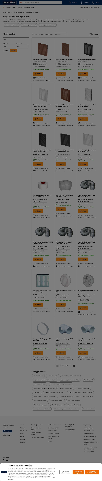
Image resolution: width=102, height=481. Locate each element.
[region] (51, 472)
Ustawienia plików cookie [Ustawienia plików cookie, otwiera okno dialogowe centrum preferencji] (65, 472)
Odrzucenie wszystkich (78, 472)
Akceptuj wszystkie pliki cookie (91, 472)
